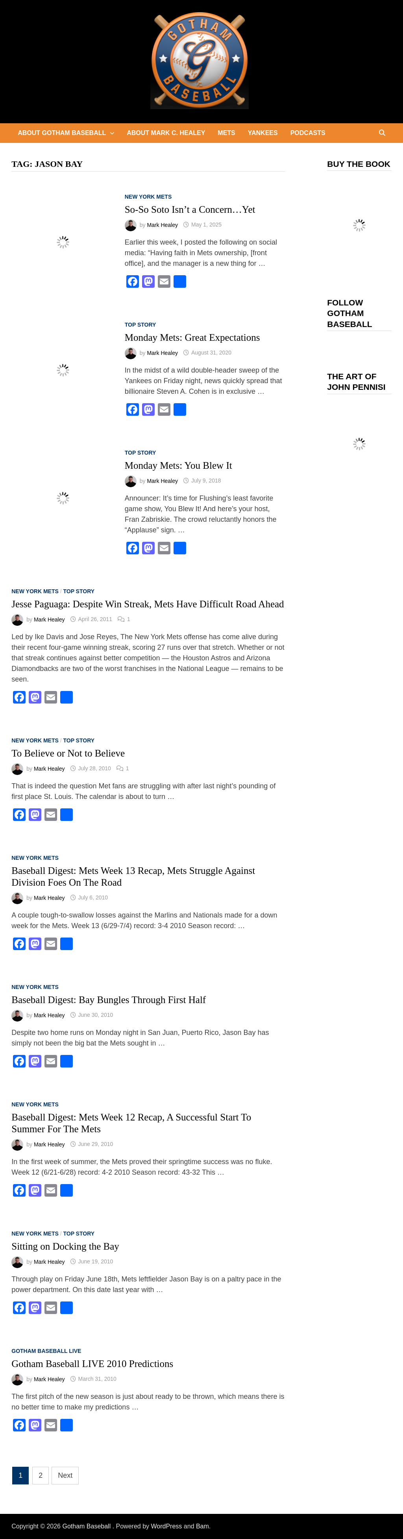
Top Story (140, 325)
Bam (202, 1526)
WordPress (166, 1526)
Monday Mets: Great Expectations (192, 337)
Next (65, 1475)
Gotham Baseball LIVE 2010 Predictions (92, 1363)
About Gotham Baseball (62, 133)
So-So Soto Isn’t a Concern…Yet (190, 209)
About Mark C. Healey (166, 133)
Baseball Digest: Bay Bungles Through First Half (108, 999)
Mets (226, 133)
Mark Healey (162, 224)
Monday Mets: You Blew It (178, 465)
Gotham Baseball (87, 1526)
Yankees (263, 133)
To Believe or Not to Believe (68, 753)
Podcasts (307, 133)
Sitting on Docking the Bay (65, 1246)
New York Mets (148, 197)
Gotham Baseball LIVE (46, 1351)
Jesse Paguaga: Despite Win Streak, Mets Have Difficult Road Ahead (147, 604)
